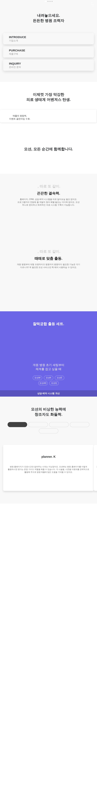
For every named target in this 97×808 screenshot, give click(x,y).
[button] (45, 139)
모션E (59, 628)
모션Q (54, 633)
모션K (48, 628)
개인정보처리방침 (54, 778)
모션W (37, 628)
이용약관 (38, 778)
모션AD (43, 633)
